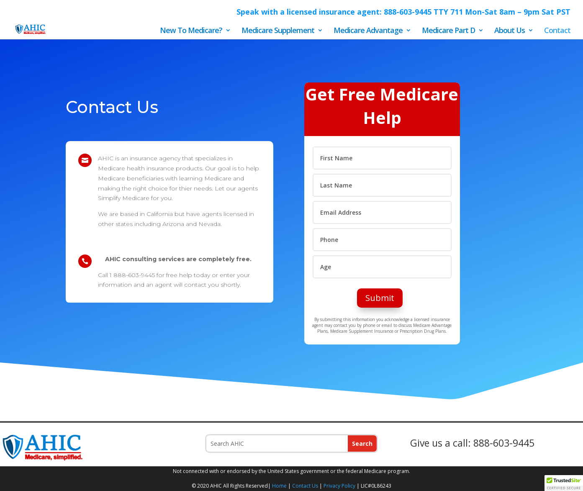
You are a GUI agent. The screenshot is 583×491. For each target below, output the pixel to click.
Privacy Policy (339, 485)
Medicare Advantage (368, 31)
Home (279, 485)
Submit (379, 297)
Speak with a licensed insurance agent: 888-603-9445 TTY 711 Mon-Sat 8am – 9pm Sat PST (403, 12)
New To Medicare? (191, 31)
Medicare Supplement (277, 31)
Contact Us (305, 485)
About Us (509, 31)
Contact (557, 31)
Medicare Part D (448, 31)
